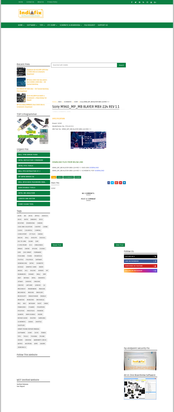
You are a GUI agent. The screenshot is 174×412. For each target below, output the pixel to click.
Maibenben (33, 289)
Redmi (41, 315)
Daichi (21, 238)
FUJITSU (21, 260)
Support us (104, 25)
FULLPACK (30, 260)
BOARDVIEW (32, 223)
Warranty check (41, 340)
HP (48, 271)
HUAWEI (32, 274)
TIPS (42, 25)
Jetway (21, 282)
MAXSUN (43, 289)
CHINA (46, 227)
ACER (20, 216)
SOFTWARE (32, 25)
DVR (38, 242)
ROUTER (34, 318)
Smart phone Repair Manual (29, 329)
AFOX (31, 216)
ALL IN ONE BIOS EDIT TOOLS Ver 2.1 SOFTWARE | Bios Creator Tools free (144, 391)
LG (45, 285)
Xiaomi (43, 344)
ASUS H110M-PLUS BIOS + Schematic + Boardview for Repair (38, 98)
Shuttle (40, 322)
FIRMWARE (38, 252)
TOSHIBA (35, 337)
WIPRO (21, 344)
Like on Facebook (140, 74)
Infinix (27, 278)
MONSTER (31, 300)
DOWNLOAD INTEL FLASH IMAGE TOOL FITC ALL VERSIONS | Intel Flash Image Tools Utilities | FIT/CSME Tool (137, 363)
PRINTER (41, 311)
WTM (36, 344)
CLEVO (21, 231)
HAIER (42, 267)
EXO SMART (28, 252)
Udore (21, 340)
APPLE (38, 216)
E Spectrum (23, 245)
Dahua (41, 234)
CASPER (38, 227)
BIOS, (57, 117)
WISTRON (29, 344)
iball (39, 274)
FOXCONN (22, 256)
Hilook (34, 271)
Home (21, 2)
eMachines (40, 245)
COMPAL (39, 231)
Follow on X (140, 69)
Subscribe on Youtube (140, 79)
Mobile (44, 296)
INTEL (35, 278)
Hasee (21, 271)
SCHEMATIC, (63, 117)
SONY (31, 333)
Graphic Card (32, 267)
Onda (47, 304)
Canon (40, 223)
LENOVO (39, 285)
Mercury (40, 293)
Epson (35, 249)
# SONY (78, 182)
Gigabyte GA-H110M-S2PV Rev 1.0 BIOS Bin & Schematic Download (38, 72)
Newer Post (58, 250)
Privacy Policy (53, 2)
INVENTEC (42, 278)
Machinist (22, 289)
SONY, (70, 117)
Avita (27, 220)
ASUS (20, 220)
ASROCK (46, 216)
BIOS (42, 220)
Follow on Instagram (140, 84)
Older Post (116, 250)
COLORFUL (29, 231)
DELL (27, 238)
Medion (32, 293)
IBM (45, 274)
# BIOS (60, 182)
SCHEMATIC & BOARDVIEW (71, 25)
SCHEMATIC (23, 322)
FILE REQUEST (90, 25)
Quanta (21, 315)
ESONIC (43, 249)
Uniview (29, 340)
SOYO (37, 333)
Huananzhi (23, 274)
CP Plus (33, 234)
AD (26, 216)
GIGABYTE (41, 263)
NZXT (40, 304)
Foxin (30, 256)
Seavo (31, 322)
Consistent (23, 234)
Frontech (39, 256)
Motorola (41, 300)
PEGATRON (41, 307)
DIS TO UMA (23, 242)
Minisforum (34, 296)
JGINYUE (29, 282)
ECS (31, 245)
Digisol (43, 238)
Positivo (22, 311)
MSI (20, 304)
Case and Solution (26, 227)
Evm (20, 252)
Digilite (35, 238)
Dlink (32, 242)
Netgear (33, 304)
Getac (33, 263)
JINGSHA (38, 282)
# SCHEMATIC (69, 182)
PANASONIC (23, 307)
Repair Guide (23, 318)
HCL (27, 271)
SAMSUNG (42, 318)
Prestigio (32, 311)
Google (21, 267)
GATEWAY (40, 260)
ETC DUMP (52, 25)
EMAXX (21, 249)
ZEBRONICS (23, 347)
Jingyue (22, 285)
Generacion (23, 263)
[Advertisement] (115, 13)
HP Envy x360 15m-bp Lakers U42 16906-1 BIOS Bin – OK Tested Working (38, 82)
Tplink (43, 337)
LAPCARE (30, 285)
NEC (25, 304)
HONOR (41, 271)
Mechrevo (22, 293)
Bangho (35, 220)
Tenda (44, 333)
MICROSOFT (23, 296)
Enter (28, 249)
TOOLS (27, 337)
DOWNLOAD (95, 173)
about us (42, 2)
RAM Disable (31, 315)
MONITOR (22, 300)
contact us (31, 2)
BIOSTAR (22, 223)
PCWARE (32, 307)
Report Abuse (128, 399)
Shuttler (22, 326)
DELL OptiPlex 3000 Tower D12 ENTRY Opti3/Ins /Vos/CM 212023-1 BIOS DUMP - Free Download (144, 329)
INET (20, 278)
